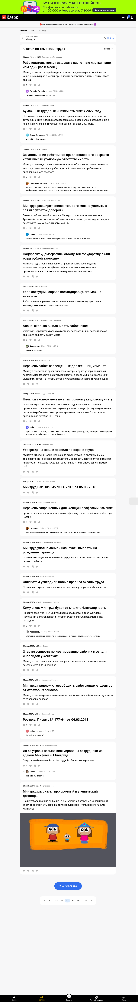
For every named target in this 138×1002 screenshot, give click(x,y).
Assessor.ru (35, 632)
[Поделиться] (39, 85)
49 (73, 900)
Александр (35, 346)
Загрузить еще (68, 886)
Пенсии (45, 149)
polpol (32, 731)
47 (62, 900)
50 (78, 900)
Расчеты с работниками (52, 57)
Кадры (44, 286)
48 (67, 900)
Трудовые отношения (51, 200)
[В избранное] (35, 85)
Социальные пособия (52, 542)
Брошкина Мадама (38, 183)
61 (86, 900)
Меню (123, 998)
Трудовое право (48, 482)
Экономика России (50, 248)
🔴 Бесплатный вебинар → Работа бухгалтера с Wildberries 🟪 (68, 24)
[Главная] (14, 998)
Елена (32, 234)
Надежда (34, 528)
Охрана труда (47, 360)
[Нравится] (30, 85)
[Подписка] (41, 998)
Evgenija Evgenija (37, 91)
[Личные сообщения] (123, 17)
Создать (69, 997)
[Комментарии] (25, 85)
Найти (110, 38)
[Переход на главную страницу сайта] (10, 17)
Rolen (32, 427)
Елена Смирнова (37, 135)
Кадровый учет (48, 105)
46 (56, 900)
